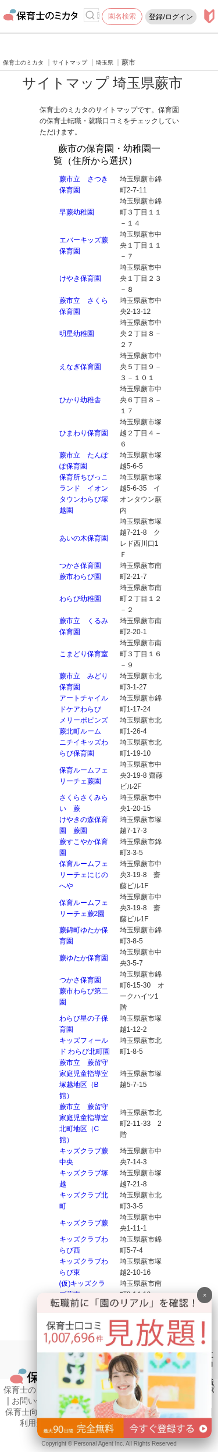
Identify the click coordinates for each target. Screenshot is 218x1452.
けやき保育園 (80, 278)
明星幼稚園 (76, 334)
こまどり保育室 (83, 654)
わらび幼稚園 (80, 599)
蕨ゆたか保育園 (83, 958)
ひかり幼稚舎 (80, 400)
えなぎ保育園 (80, 367)
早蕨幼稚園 (76, 212)
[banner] (124, 1435)
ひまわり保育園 (83, 433)
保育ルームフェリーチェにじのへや (83, 875)
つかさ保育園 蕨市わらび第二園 (83, 991)
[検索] (90, 15)
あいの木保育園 (83, 538)
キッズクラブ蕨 (83, 1223)
